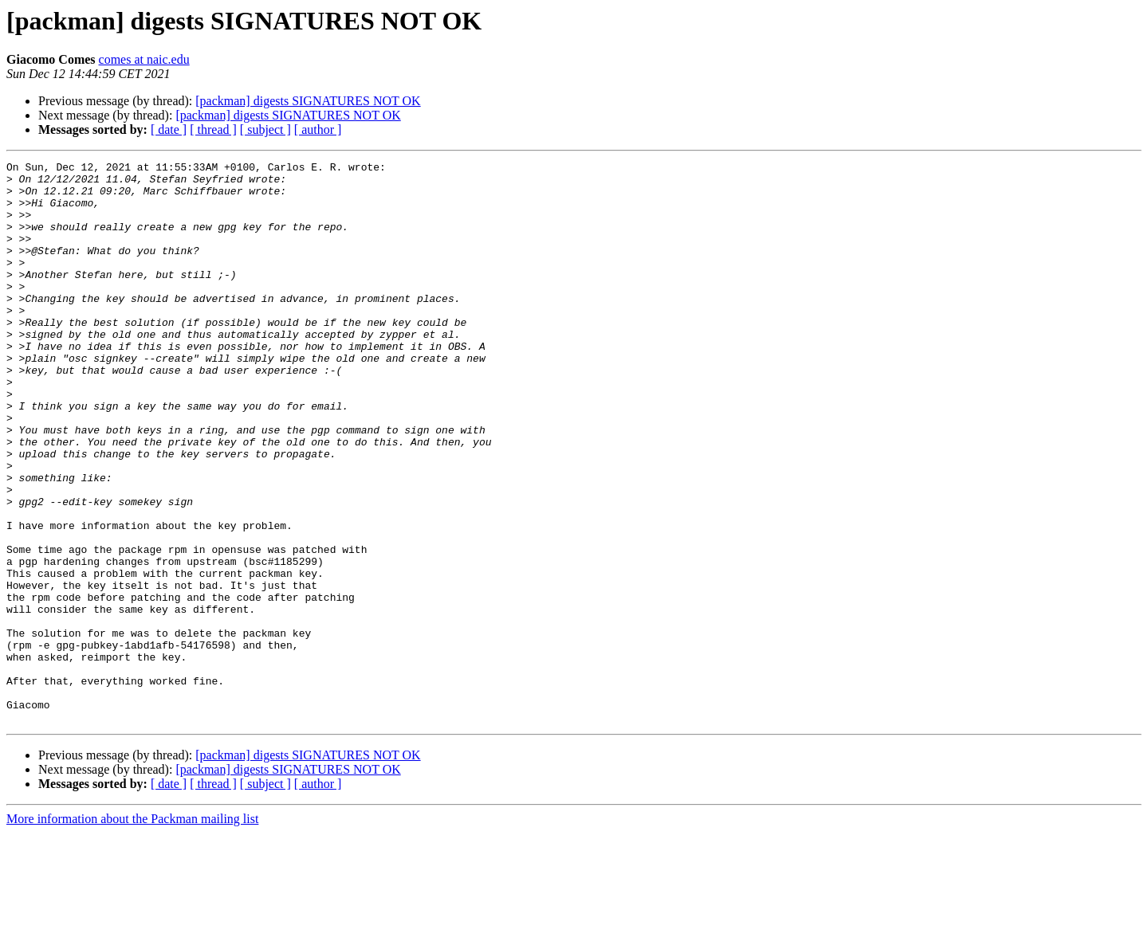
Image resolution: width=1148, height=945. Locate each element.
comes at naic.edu (144, 59)
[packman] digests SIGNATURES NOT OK (307, 101)
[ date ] (169, 129)
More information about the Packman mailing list (132, 931)
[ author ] (318, 129)
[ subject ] (265, 129)
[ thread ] (213, 129)
